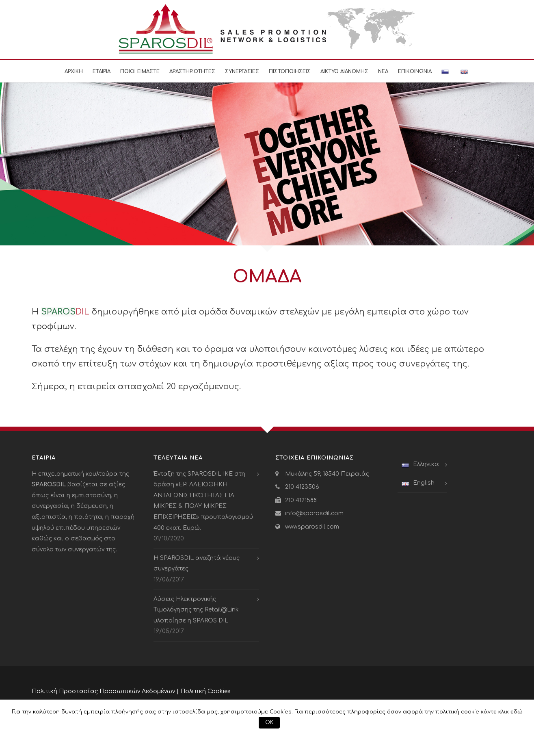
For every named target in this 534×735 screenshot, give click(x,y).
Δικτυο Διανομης (344, 71)
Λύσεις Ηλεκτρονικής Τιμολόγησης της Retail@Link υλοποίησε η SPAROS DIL (196, 610)
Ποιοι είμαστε (140, 71)
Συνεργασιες (242, 71)
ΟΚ (269, 722)
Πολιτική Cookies (205, 691)
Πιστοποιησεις (290, 71)
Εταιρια (101, 71)
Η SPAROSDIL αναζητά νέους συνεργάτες (196, 563)
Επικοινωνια (415, 71)
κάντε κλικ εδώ (502, 712)
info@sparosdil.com (314, 513)
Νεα (383, 71)
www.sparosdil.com (312, 527)
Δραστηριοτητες (192, 71)
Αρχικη (74, 71)
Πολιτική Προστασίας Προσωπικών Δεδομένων (103, 691)
